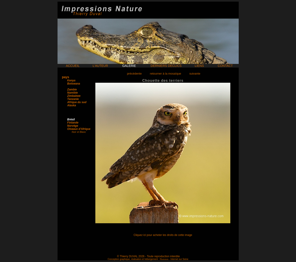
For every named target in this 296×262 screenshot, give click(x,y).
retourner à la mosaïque (165, 73)
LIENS (199, 66)
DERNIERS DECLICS (166, 66)
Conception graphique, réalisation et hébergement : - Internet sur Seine (148, 259)
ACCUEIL (73, 66)
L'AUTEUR (100, 66)
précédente (134, 73)
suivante (194, 73)
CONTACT (225, 66)
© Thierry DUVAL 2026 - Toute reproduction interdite (148, 256)
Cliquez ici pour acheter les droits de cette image (163, 235)
